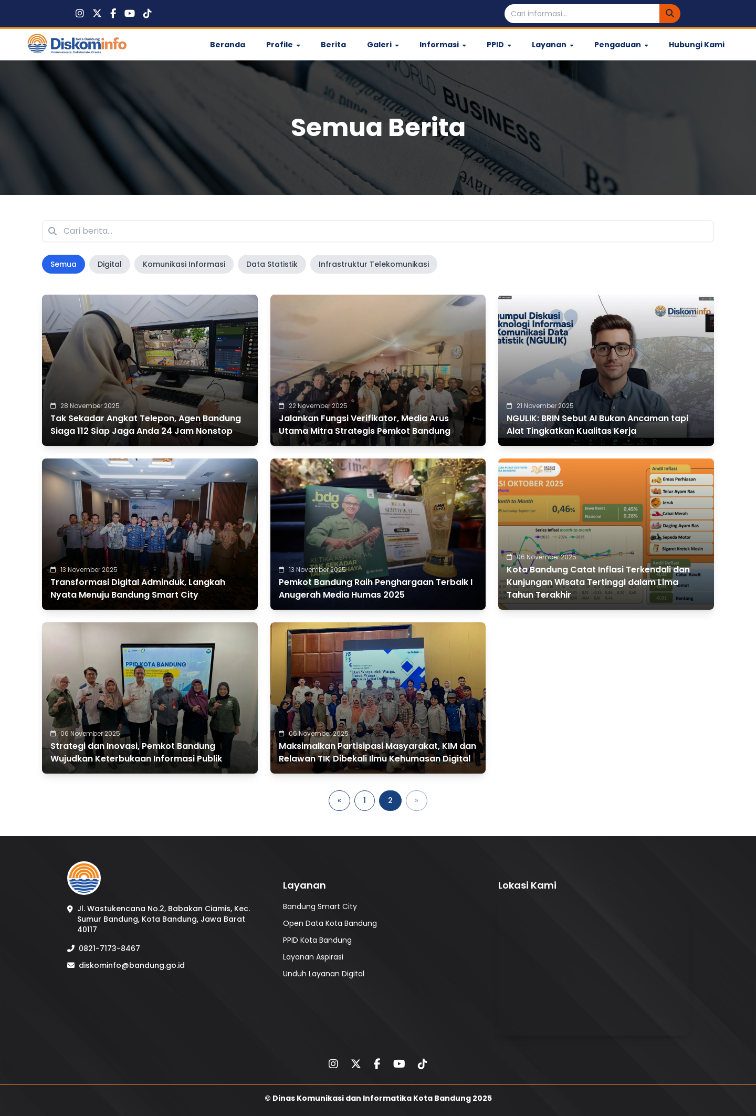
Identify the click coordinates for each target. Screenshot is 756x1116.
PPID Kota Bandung (317, 940)
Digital (110, 264)
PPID (499, 44)
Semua (63, 264)
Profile (283, 44)
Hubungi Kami (696, 44)
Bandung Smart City (320, 906)
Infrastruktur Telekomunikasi (374, 264)
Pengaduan (621, 44)
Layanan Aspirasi (313, 957)
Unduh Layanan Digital (323, 973)
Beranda (227, 44)
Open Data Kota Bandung (330, 923)
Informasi (442, 44)
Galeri (382, 44)
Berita (333, 44)
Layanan (552, 44)
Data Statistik (272, 264)
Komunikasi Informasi (184, 264)
